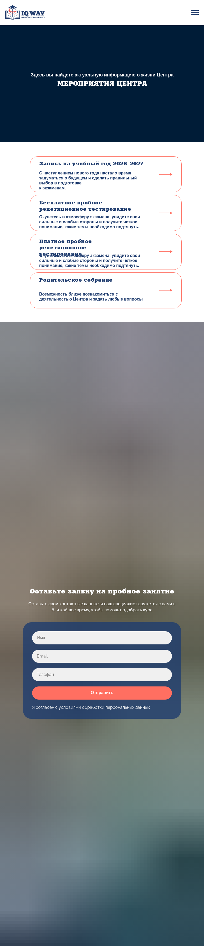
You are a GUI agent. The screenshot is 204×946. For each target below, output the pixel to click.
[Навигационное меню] (195, 12)
